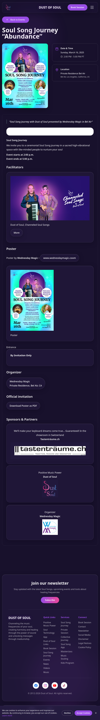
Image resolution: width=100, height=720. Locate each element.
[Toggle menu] (92, 7)
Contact (82, 626)
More (17, 232)
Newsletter (83, 630)
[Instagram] (45, 685)
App (45, 637)
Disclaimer (83, 639)
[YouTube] (55, 685)
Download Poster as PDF (23, 405)
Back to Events (15, 19)
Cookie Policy (84, 647)
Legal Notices (84, 643)
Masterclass (66, 651)
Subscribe (50, 600)
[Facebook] (36, 685)
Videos (46, 668)
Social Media (84, 634)
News (46, 663)
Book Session (77, 7)
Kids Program (67, 662)
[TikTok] (64, 685)
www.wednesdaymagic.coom (59, 257)
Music (46, 672)
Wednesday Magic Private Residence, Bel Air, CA (26, 383)
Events (46, 659)
